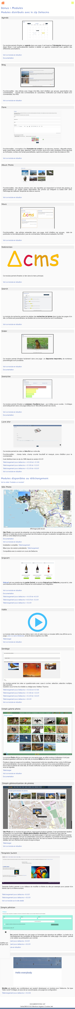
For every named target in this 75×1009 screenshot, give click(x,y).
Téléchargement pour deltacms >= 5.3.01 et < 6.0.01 (21, 468)
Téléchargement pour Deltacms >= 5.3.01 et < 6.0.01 (21, 696)
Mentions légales (38, 1006)
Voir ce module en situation (12, 55)
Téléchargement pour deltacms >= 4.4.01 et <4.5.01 (20, 597)
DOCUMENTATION (36, 1004)
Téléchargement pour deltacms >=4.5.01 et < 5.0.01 (20, 600)
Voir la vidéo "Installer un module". (12, 482)
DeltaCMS (23, 1006)
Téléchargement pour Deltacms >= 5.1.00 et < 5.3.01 (21, 693)
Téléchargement (24, 545)
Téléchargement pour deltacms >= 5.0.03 (16, 993)
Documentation (8, 539)
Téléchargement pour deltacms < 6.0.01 (16, 894)
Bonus (5, 8)
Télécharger (7, 639)
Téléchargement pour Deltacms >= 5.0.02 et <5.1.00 (21, 690)
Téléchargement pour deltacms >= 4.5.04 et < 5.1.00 (21, 462)
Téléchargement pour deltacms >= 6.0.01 (17, 699)
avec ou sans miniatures (15, 636)
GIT (44, 1004)
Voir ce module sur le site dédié (13, 901)
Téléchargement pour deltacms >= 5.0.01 (17, 603)
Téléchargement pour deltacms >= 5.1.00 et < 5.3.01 (21, 465)
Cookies (47, 1006)
